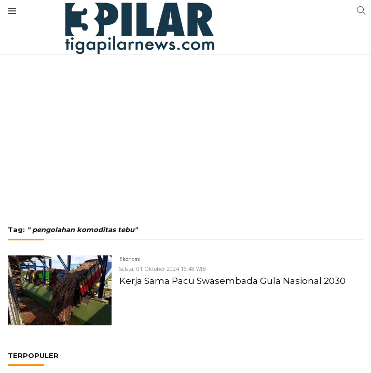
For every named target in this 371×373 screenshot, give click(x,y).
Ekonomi (130, 259)
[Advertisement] (185, 90)
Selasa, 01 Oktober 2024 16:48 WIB (162, 268)
